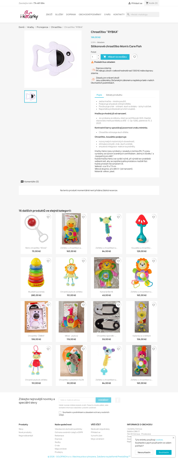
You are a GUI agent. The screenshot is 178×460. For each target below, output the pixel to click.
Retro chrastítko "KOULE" (36, 248)
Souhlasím (164, 452)
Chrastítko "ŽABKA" (36, 336)
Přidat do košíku (115, 57)
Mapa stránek (61, 449)
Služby (59, 14)
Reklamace (59, 435)
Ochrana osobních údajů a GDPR (69, 432)
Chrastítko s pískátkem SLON (71, 380)
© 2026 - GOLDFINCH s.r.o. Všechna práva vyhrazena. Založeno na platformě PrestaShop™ (89, 456)
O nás (107, 14)
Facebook (117, 400)
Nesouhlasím (144, 452)
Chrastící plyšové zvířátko (71, 292)
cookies (159, 439)
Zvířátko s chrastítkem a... (71, 248)
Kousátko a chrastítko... (142, 248)
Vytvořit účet (96, 435)
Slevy (21, 429)
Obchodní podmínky (90, 14)
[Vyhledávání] (142, 14)
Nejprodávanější (26, 435)
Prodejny (59, 452)
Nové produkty (25, 432)
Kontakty (119, 14)
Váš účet (96, 424)
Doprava (71, 14)
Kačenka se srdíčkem (142, 336)
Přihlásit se (95, 432)
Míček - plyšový (71, 336)
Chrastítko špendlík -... (106, 336)
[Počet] (94, 57)
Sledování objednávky (100, 429)
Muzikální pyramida (36, 292)
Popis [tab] (99, 95)
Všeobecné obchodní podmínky (68, 429)
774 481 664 (39, 3)
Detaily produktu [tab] (114, 95)
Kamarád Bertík (106, 292)
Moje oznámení (97, 439)
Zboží (49, 14)
